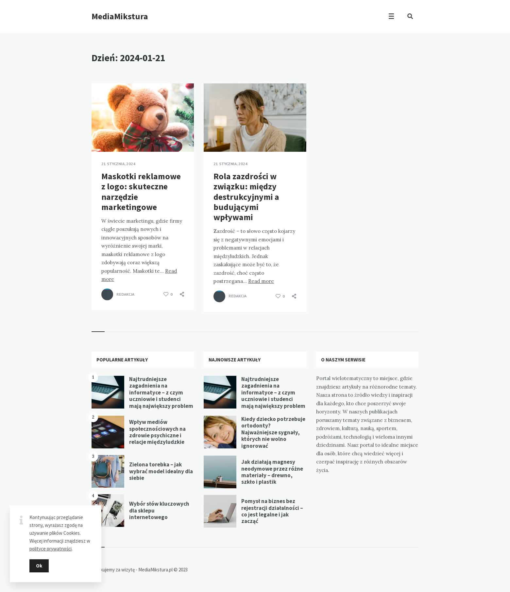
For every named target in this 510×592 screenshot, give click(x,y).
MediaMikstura (120, 16)
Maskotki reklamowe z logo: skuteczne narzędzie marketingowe (141, 191)
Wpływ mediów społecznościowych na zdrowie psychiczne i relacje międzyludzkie (157, 431)
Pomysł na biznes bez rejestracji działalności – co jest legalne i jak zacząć (272, 511)
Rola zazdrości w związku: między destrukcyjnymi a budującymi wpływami (246, 196)
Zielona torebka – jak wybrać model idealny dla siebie (161, 471)
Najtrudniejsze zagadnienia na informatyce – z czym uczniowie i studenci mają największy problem (161, 392)
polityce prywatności (50, 549)
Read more (261, 281)
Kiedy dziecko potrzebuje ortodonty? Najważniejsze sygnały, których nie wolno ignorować (273, 432)
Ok (39, 566)
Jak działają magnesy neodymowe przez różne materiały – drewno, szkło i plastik (272, 471)
